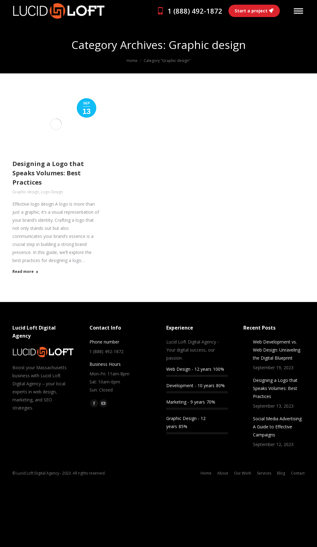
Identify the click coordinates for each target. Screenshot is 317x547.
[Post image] (245, 340)
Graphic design (25, 192)
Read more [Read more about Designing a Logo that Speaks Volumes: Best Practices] (25, 271)
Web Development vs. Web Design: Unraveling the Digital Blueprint (276, 350)
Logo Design (52, 192)
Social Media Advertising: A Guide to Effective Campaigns (277, 427)
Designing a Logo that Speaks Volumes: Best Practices (48, 173)
